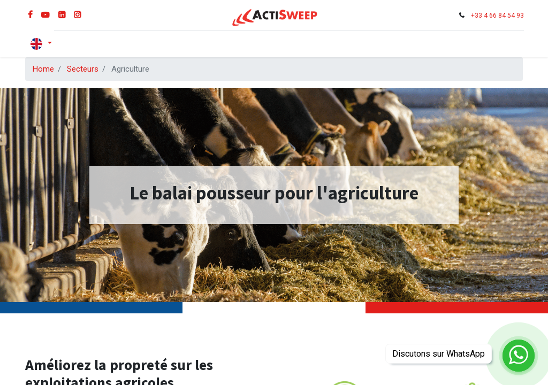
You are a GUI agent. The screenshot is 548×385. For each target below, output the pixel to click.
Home (43, 69)
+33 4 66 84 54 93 (496, 15)
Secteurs (82, 69)
